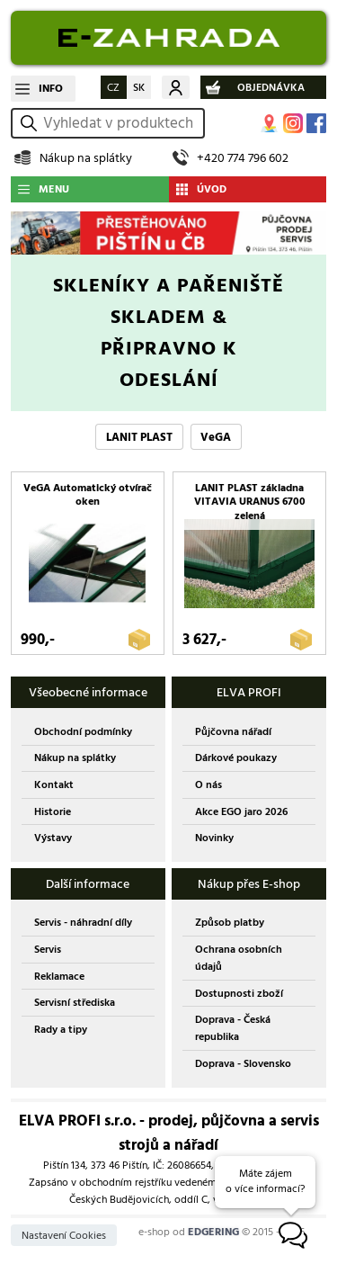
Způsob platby (229, 922)
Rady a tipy (60, 1029)
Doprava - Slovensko (243, 1063)
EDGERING (213, 1232)
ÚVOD (211, 189)
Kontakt (54, 784)
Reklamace (59, 976)
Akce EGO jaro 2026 (241, 811)
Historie (52, 811)
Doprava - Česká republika (232, 1028)
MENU (54, 189)
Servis (47, 949)
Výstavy (53, 838)
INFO (51, 88)
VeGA (215, 437)
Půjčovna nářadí (233, 731)
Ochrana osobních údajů (238, 958)
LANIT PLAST (139, 437)
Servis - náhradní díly (83, 922)
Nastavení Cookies (64, 1235)
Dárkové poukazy (236, 757)
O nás (208, 784)
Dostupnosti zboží (239, 993)
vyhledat (31, 122)
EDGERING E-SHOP (168, 38)
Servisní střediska (74, 1002)
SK (139, 87)
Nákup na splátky (86, 158)
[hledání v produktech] (121, 123)
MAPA (269, 123)
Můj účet (176, 87)
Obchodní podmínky (83, 731)
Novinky (214, 838)
